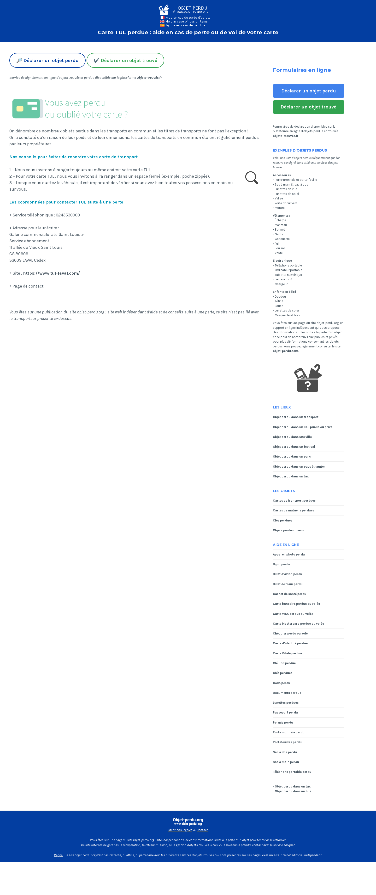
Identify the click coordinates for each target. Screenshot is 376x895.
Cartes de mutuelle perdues (293, 510)
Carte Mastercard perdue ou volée (298, 623)
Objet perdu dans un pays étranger (299, 466)
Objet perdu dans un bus (293, 791)
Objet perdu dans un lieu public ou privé (302, 427)
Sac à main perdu (286, 762)
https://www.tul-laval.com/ (51, 273)
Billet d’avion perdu (287, 574)
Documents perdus (287, 693)
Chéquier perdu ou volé (290, 633)
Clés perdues (282, 520)
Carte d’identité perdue (290, 643)
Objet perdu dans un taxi (291, 476)
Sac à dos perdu (285, 752)
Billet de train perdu (288, 584)
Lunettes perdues (286, 702)
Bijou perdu (281, 564)
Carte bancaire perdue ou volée (296, 604)
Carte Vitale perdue (287, 653)
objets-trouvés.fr (286, 136)
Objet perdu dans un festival (294, 446)
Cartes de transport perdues (294, 500)
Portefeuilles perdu (287, 742)
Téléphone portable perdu (292, 772)
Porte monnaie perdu (289, 732)
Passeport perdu (285, 712)
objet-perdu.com (285, 351)
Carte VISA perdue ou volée (293, 614)
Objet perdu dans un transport (295, 417)
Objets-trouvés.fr (149, 78)
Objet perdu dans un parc (292, 456)
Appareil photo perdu (289, 554)
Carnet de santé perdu (289, 594)
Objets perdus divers (288, 530)
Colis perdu (281, 683)
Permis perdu (283, 722)
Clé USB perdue (284, 663)
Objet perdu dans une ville (292, 437)
